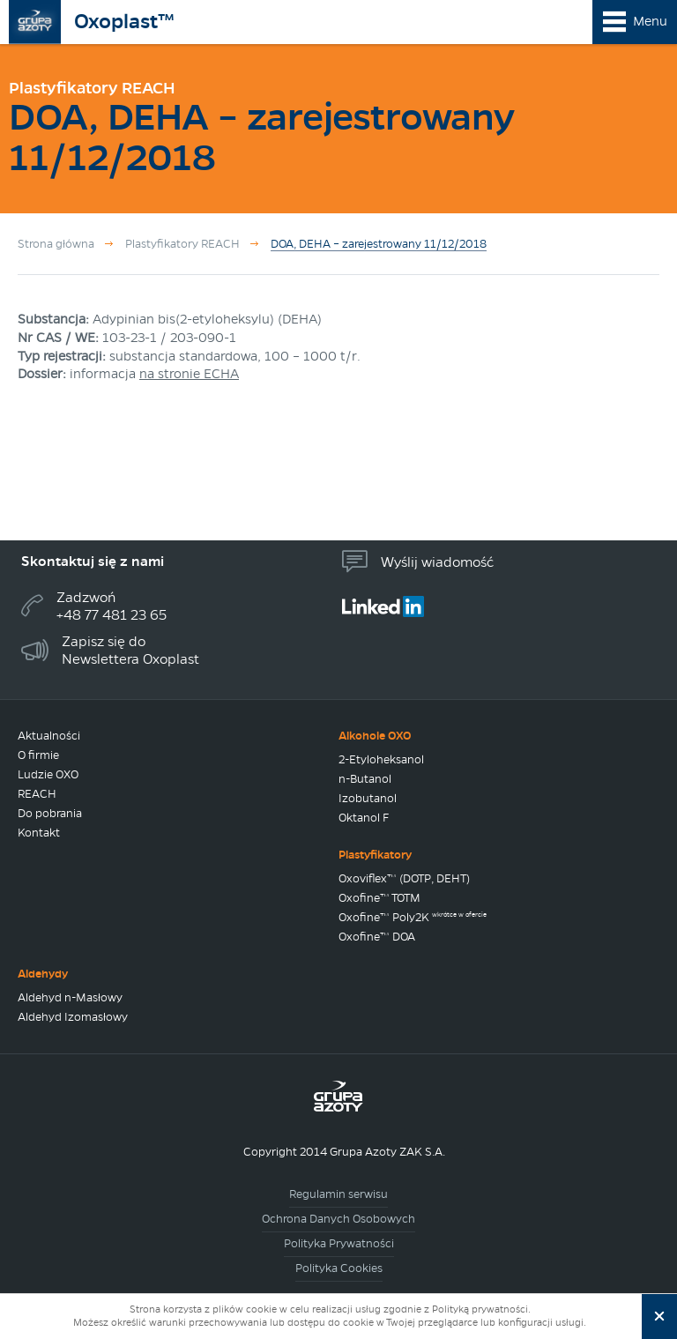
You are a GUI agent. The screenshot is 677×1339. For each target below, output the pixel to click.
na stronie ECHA (189, 374)
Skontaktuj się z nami (92, 561)
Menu (650, 21)
